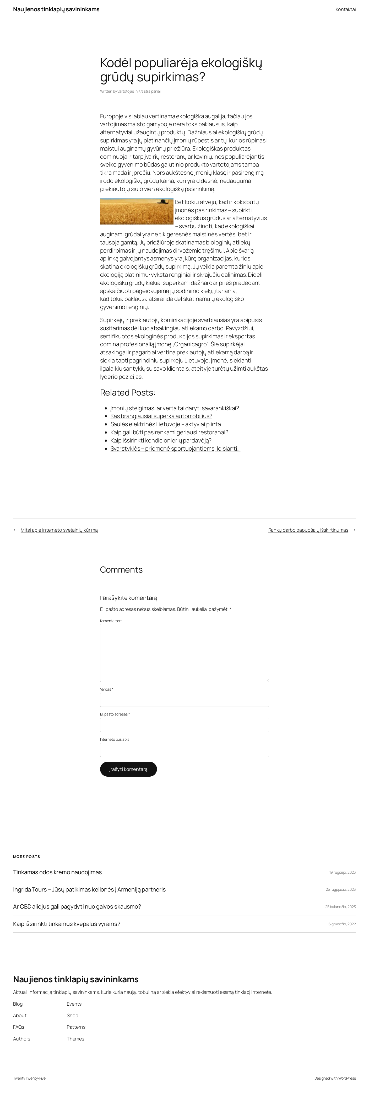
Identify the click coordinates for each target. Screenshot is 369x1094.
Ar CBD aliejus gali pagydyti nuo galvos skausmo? (77, 906)
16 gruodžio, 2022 (341, 923)
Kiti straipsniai (149, 91)
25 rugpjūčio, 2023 (341, 889)
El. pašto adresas (115, 714)
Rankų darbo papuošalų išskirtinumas (308, 530)
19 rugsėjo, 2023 (342, 872)
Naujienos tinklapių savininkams (56, 9)
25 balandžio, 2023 (340, 906)
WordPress (347, 1078)
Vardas (106, 689)
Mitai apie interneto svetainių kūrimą (59, 530)
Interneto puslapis (114, 739)
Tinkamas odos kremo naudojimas (57, 872)
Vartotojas (125, 91)
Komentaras (111, 620)
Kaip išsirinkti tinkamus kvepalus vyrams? (67, 924)
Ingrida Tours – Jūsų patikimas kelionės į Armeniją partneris (89, 889)
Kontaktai (346, 9)
